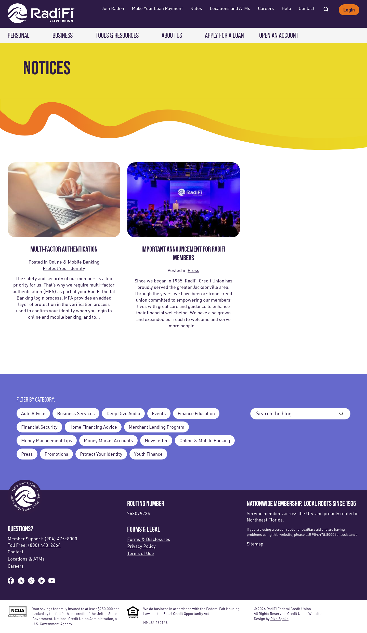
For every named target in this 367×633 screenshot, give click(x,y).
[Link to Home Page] (41, 14)
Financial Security (39, 427)
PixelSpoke (279, 618)
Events (159, 413)
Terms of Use (140, 553)
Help (286, 8)
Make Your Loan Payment (157, 8)
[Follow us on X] (21, 582)
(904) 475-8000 (60, 539)
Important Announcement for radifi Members (183, 253)
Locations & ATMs (26, 559)
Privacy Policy (141, 546)
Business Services (76, 413)
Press (193, 270)
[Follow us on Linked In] (41, 582)
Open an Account (278, 35)
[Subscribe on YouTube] (51, 582)
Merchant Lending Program (156, 427)
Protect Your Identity (64, 268)
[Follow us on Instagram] (31, 582)
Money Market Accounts (108, 440)
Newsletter (156, 440)
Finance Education (196, 413)
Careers (266, 8)
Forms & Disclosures (148, 539)
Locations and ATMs (230, 8)
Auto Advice (33, 413)
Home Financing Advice (93, 427)
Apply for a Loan (224, 35)
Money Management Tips (46, 440)
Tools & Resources (117, 35)
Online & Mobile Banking (74, 262)
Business (63, 35)
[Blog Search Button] (341, 413)
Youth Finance (148, 454)
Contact (306, 8)
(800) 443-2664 (44, 545)
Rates (196, 8)
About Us (172, 35)
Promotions (56, 454)
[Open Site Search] (326, 7)
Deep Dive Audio (123, 413)
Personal (19, 35)
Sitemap (255, 544)
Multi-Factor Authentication (64, 249)
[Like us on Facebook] (11, 582)
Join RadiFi (113, 8)
